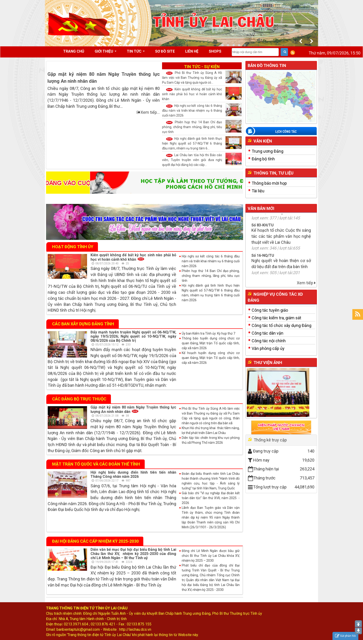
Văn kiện (262, 141)
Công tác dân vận (267, 333)
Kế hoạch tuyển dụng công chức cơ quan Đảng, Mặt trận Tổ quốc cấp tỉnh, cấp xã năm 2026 (211, 357)
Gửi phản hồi (345, 636)
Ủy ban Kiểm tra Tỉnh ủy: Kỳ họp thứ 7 (208, 333)
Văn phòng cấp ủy (268, 348)
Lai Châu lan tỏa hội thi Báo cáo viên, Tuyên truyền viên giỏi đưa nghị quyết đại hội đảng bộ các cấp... (202, 160)
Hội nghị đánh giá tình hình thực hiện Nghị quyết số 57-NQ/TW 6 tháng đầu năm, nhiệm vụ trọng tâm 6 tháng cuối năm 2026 (211, 293)
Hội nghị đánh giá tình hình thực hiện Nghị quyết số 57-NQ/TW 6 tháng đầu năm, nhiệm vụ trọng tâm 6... (202, 143)
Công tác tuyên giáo (270, 310)
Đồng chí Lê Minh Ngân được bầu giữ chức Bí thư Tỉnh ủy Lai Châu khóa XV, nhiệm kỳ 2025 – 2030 (211, 555)
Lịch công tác (286, 131)
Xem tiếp (306, 282)
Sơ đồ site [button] (165, 51)
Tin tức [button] (136, 53)
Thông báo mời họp (269, 183)
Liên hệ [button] (191, 51)
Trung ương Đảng (267, 151)
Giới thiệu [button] (105, 53)
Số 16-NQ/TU (262, 262)
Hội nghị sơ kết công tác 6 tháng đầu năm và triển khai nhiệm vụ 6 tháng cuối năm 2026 (202, 110)
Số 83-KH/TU (262, 232)
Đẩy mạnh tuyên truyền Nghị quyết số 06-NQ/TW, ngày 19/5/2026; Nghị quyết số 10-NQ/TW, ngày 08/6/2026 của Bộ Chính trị (133, 336)
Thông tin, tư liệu (273, 173)
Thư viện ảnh (267, 362)
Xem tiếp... (148, 112)
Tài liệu (258, 190)
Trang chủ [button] (73, 51)
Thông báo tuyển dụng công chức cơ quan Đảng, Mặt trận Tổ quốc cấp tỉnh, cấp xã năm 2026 (211, 343)
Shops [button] (215, 51)
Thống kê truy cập (270, 439)
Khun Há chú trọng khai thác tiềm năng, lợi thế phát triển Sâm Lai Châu (211, 430)
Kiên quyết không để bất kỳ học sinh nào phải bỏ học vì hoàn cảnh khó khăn (202, 94)
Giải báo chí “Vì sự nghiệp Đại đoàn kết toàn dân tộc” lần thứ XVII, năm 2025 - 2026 (211, 498)
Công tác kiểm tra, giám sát (276, 317)
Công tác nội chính (269, 340)
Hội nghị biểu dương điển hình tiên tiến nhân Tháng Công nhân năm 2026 (133, 474)
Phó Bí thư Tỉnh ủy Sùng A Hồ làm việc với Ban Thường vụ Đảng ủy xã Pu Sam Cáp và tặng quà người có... (202, 77)
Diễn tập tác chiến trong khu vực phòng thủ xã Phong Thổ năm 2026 (211, 440)
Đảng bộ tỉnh (263, 158)
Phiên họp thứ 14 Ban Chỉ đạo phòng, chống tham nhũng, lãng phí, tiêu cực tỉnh (202, 127)
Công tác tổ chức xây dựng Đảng (281, 325)
